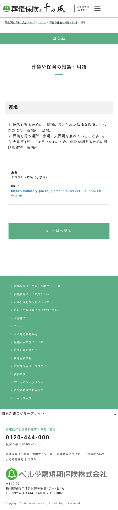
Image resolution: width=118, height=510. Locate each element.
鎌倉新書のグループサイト (23, 414)
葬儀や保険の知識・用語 (63, 22)
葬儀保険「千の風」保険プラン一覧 (29, 454)
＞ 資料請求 (18, 374)
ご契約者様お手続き (83, 8)
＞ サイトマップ (21, 398)
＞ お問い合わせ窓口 (23, 350)
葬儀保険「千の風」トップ (20, 22)
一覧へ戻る (61, 231)
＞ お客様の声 (19, 318)
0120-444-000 (28, 437)
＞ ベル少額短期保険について (29, 302)
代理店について (94, 454)
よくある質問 (14, 459)
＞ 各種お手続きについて (26, 342)
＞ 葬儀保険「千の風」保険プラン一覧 (35, 286)
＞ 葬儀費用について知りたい (29, 294)
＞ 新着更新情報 (21, 358)
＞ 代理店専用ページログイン (29, 366)
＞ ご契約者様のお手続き (26, 390)
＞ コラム (16, 326)
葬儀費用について (68, 454)
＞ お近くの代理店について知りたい (34, 310)
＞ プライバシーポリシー (26, 382)
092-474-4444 (22, 493)
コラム (42, 22)
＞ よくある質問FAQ (23, 334)
